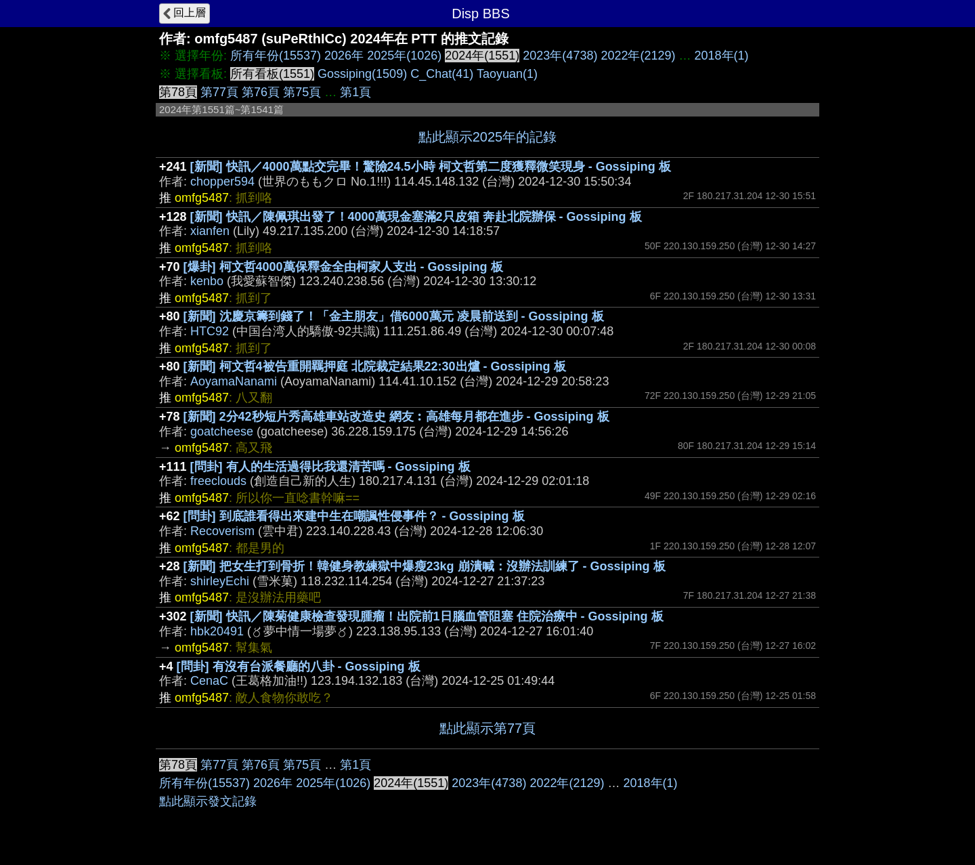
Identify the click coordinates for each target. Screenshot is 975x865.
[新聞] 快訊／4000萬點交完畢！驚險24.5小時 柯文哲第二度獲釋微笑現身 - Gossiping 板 (430, 166)
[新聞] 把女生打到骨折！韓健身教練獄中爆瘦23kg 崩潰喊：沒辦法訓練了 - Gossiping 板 (424, 566)
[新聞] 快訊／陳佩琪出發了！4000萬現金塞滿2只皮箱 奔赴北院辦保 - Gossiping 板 (416, 217)
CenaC (209, 681)
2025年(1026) (404, 55)
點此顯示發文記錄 (208, 801)
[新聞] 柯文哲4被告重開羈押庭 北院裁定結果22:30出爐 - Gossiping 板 (374, 366)
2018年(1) (722, 55)
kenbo (206, 281)
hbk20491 (217, 631)
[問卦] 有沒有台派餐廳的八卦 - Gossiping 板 (298, 666)
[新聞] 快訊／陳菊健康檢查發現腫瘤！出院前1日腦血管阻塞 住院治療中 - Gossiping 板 (427, 616)
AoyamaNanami (233, 381)
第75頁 (302, 92)
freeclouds (218, 481)
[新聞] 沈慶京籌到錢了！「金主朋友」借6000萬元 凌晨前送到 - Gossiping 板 (393, 316)
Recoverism (222, 531)
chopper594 (222, 181)
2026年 (344, 55)
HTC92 (209, 331)
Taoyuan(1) (507, 74)
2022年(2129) (638, 55)
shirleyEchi (219, 581)
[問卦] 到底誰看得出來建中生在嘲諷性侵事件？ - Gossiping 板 (354, 516)
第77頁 (219, 92)
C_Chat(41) (441, 74)
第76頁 (261, 92)
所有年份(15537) (275, 55)
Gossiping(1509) (362, 74)
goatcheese (221, 431)
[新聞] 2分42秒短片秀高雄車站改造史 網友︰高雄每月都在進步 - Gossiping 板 (396, 416)
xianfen (210, 231)
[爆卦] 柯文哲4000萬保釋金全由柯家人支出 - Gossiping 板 (343, 267)
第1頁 (355, 92)
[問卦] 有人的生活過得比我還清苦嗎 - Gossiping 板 (330, 466)
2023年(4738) (560, 55)
